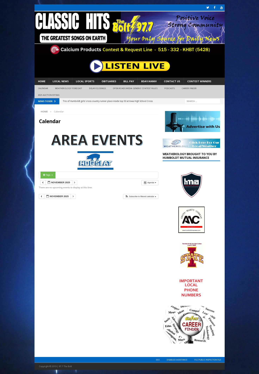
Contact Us (172, 81)
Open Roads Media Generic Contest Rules (135, 88)
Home (41, 81)
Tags (48, 174)
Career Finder (189, 88)
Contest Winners (199, 81)
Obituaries (109, 81)
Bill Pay (128, 81)
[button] (140, 196)
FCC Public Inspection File (207, 359)
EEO (158, 359)
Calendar (43, 88)
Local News (61, 81)
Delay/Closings (97, 88)
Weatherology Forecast (68, 88)
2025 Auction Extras (49, 94)
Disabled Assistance (177, 359)
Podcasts (169, 88)
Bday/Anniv (149, 81)
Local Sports (85, 81)
